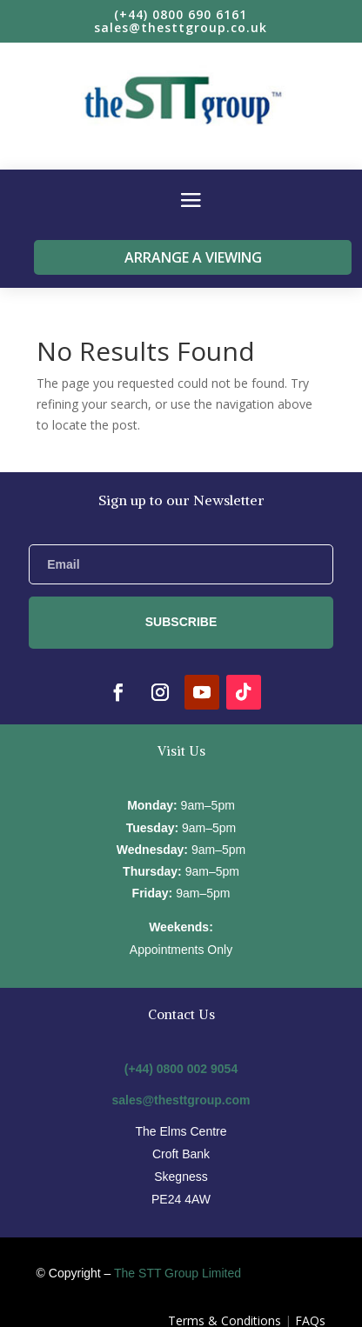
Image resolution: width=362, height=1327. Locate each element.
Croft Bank (181, 1154)
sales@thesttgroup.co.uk (180, 27)
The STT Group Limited (177, 1273)
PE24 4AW (181, 1199)
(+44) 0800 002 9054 (181, 1069)
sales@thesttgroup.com (180, 1100)
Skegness (180, 1177)
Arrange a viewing (193, 257)
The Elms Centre (180, 1131)
